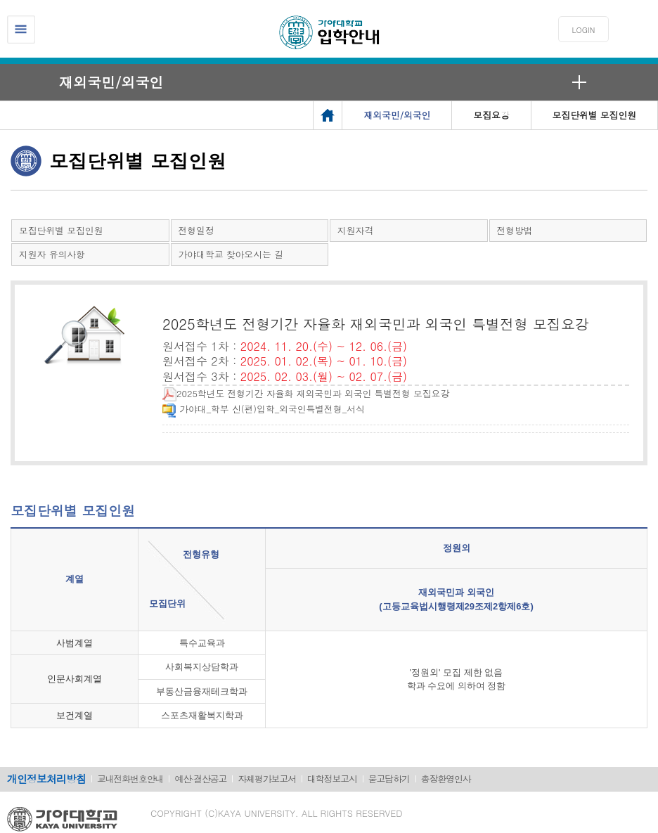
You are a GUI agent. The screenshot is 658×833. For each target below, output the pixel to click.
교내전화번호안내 (130, 778)
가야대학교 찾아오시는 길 (231, 254)
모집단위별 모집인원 (61, 230)
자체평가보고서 (267, 778)
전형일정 (196, 230)
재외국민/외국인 (111, 82)
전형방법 (515, 230)
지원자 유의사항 (52, 254)
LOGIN (583, 30)
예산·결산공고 (200, 778)
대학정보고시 (332, 778)
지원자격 (355, 230)
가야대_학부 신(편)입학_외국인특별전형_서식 (263, 408)
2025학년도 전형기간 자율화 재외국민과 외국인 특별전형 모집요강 (305, 393)
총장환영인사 (446, 778)
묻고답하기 (389, 778)
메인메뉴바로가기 (0, 0)
